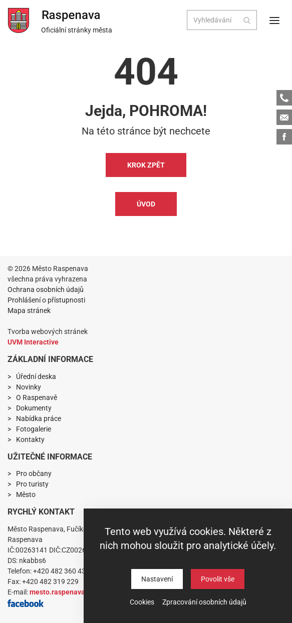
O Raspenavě (36, 398)
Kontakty (30, 440)
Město (26, 494)
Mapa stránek (29, 310)
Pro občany (34, 474)
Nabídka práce (38, 418)
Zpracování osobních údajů (204, 602)
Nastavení (157, 579)
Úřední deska (36, 376)
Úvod (146, 204)
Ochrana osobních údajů (46, 290)
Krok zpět (146, 165)
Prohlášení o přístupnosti (46, 300)
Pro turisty (32, 484)
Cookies (142, 602)
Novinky (28, 387)
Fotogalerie (33, 429)
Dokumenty (34, 408)
